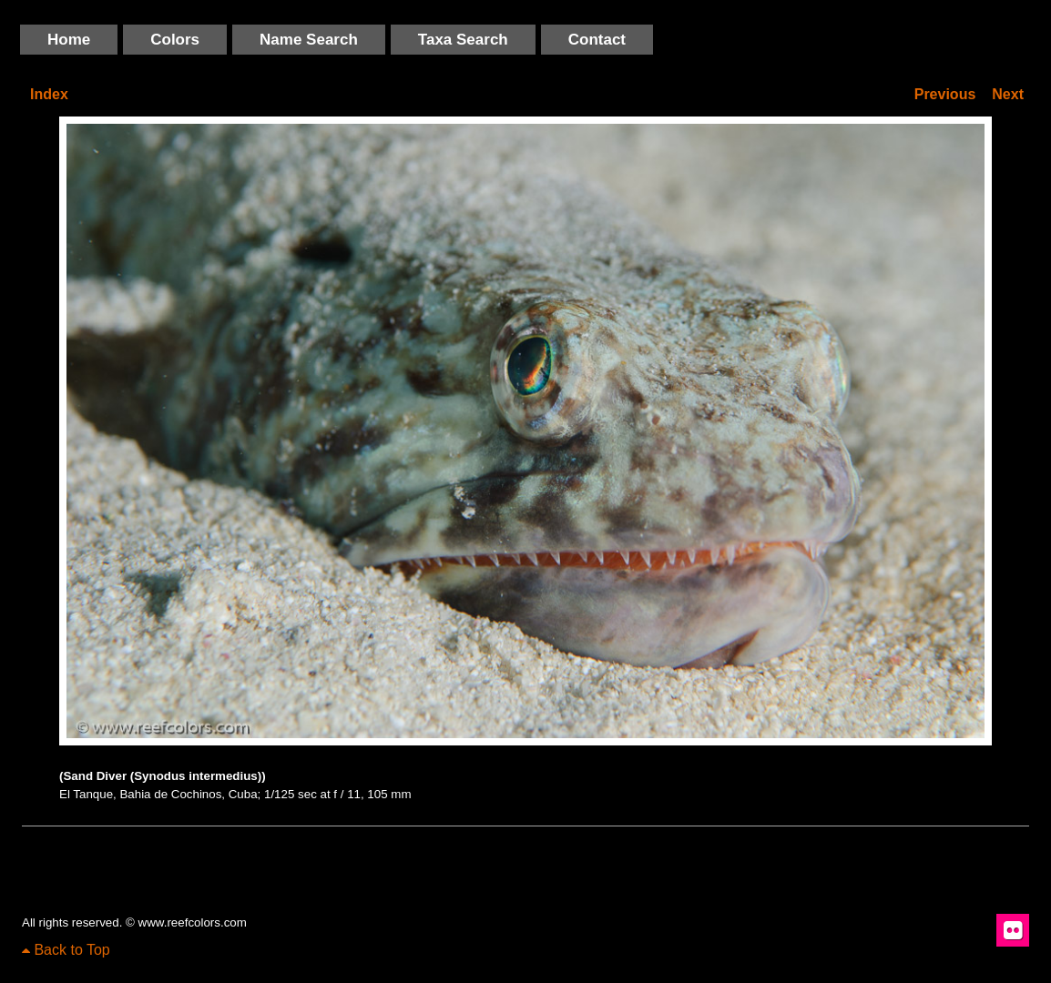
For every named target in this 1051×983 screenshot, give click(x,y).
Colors (174, 39)
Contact (597, 39)
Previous (945, 94)
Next (1008, 94)
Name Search (309, 39)
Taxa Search (463, 39)
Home (68, 39)
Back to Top (66, 950)
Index (49, 94)
